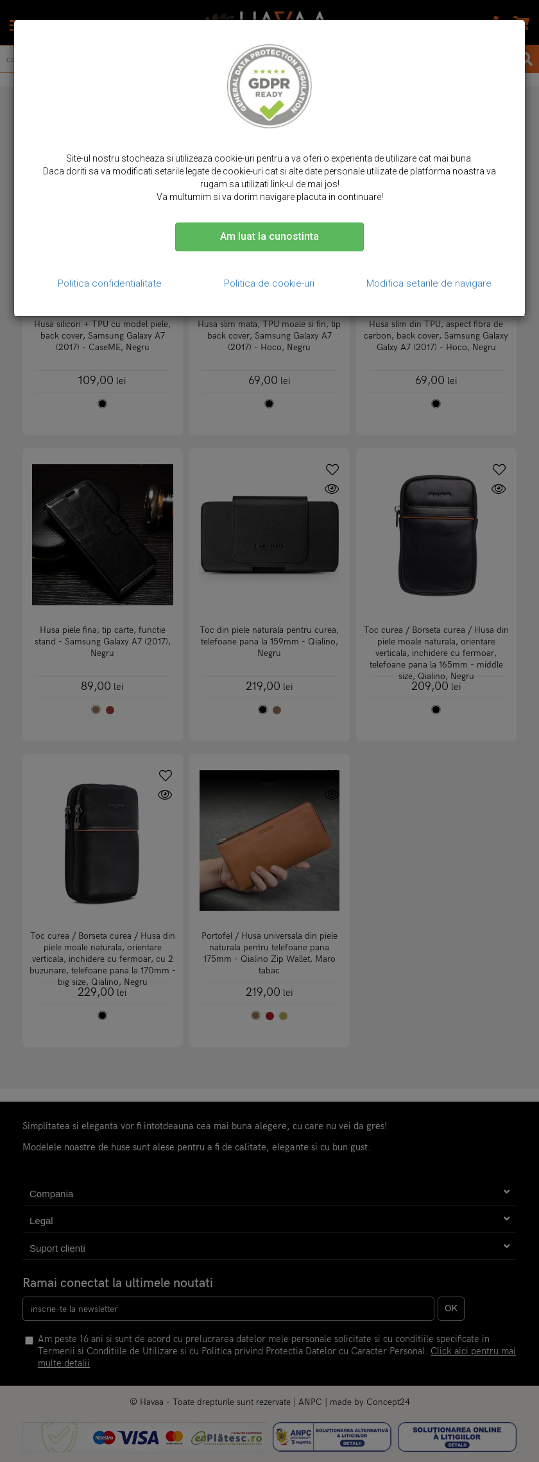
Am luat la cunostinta (269, 236)
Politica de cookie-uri (269, 283)
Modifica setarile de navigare (429, 283)
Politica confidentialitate (110, 283)
